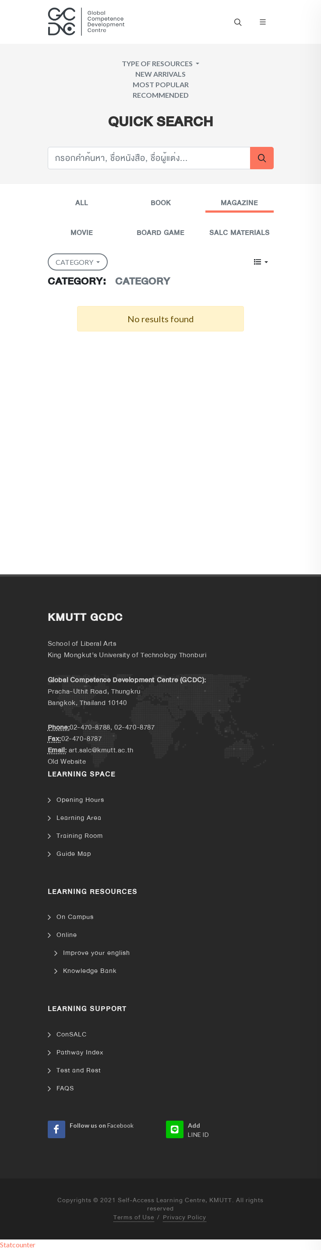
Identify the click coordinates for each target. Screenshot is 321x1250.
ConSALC (71, 1034)
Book (161, 203)
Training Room (79, 835)
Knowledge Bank (89, 970)
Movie (82, 233)
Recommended (161, 95)
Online (66, 934)
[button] (260, 262)
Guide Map (73, 853)
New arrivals (160, 74)
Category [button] (75, 262)
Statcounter (17, 1244)
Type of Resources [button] (158, 63)
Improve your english (96, 952)
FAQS (65, 1088)
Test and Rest (78, 1070)
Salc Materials (239, 233)
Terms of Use (133, 1217)
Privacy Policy (184, 1217)
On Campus (75, 917)
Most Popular (161, 84)
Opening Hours (80, 799)
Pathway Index (79, 1052)
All (81, 203)
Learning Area (79, 817)
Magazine (239, 203)
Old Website (67, 761)
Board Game (160, 233)
